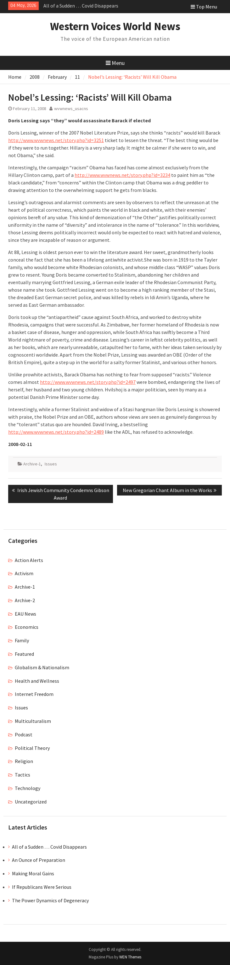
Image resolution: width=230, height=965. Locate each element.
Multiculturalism (33, 721)
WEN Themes (130, 957)
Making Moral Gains (33, 873)
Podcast (23, 734)
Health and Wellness (37, 681)
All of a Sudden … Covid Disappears (80, 6)
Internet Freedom (34, 694)
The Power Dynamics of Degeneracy (50, 900)
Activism (24, 573)
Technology (27, 788)
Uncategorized (31, 801)
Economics (26, 627)
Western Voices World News (115, 26)
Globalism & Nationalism (42, 667)
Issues (51, 464)
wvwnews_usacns (71, 108)
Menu (115, 62)
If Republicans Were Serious (41, 887)
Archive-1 (32, 464)
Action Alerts (29, 560)
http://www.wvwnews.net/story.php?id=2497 (88, 382)
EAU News (25, 614)
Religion (24, 761)
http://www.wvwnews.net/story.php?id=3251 (56, 140)
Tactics (22, 774)
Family (22, 640)
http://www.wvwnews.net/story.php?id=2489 (56, 432)
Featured (24, 654)
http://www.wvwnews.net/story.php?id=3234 (122, 175)
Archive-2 (25, 600)
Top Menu (204, 6)
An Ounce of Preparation (38, 860)
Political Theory (32, 748)
